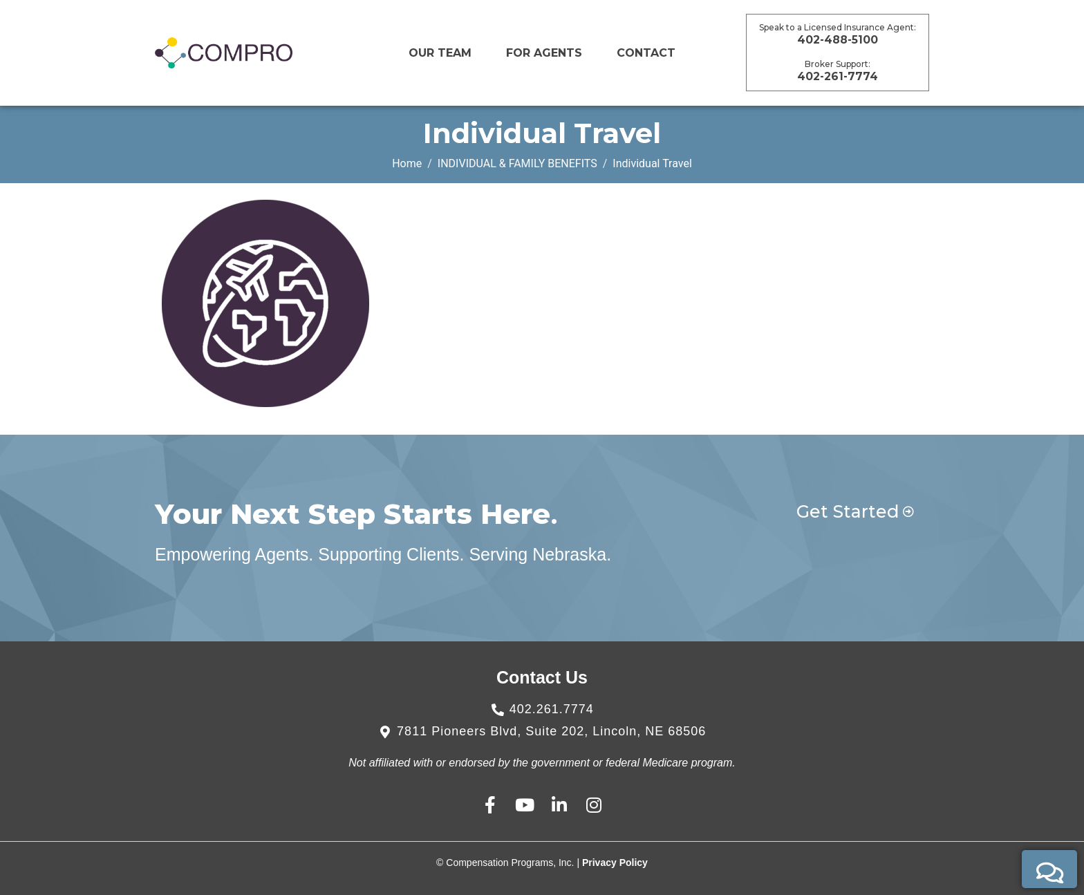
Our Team (440, 52)
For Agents (544, 52)
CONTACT (646, 52)
